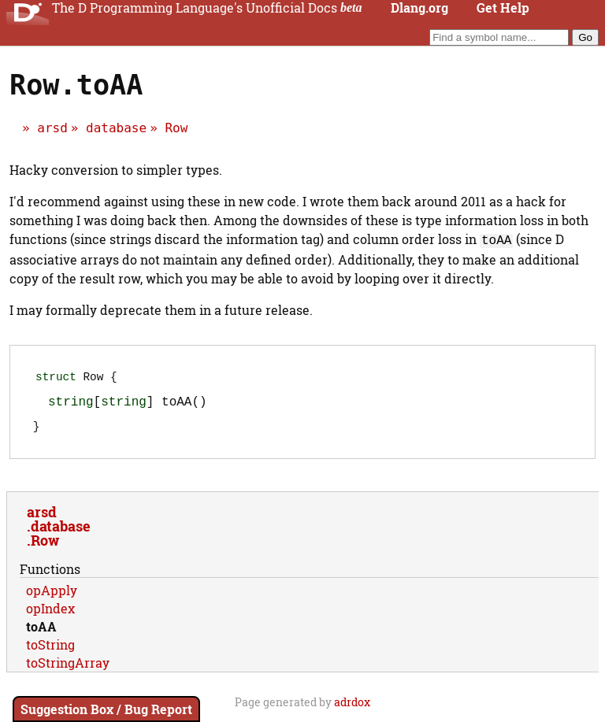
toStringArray (67, 669)
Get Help (503, 8)
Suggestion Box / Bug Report (106, 709)
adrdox (352, 708)
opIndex (50, 614)
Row (176, 127)
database (116, 127)
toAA (41, 632)
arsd (52, 127)
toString (50, 650)
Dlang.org (419, 8)
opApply (51, 596)
